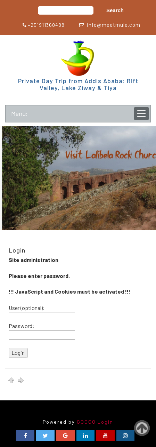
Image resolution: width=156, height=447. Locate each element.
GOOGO (86, 422)
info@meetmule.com (113, 25)
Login (105, 422)
